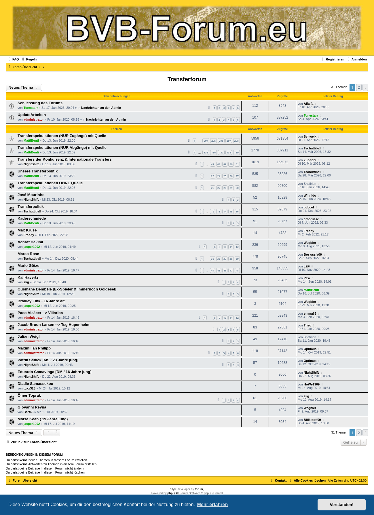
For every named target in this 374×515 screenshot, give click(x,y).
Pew (307, 278)
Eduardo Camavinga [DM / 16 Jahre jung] (54, 372)
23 (212, 176)
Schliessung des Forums (40, 103)
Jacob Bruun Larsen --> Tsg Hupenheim (53, 324)
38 (230, 259)
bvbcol (309, 207)
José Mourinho (31, 195)
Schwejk (310, 136)
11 (230, 247)
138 (229, 152)
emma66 (310, 313)
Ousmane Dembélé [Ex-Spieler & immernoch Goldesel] (67, 289)
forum (199, 489)
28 (224, 188)
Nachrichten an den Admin (101, 107)
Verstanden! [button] (342, 504)
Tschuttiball (312, 148)
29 (230, 188)
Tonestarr (31, 107)
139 (236, 152)
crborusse (311, 219)
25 (224, 176)
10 (224, 247)
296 (221, 140)
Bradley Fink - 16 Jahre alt (41, 301)
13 (218, 211)
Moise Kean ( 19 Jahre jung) (43, 419)
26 (230, 176)
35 (212, 259)
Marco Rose (28, 254)
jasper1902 (32, 246)
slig (26, 282)
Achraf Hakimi (30, 242)
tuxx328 (29, 388)
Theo (307, 325)
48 (218, 164)
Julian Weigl (29, 336)
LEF (307, 266)
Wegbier (310, 242)
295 (213, 140)
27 (237, 176)
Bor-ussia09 (313, 254)
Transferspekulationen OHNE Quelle (50, 183)
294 (206, 140)
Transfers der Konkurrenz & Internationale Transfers (65, 159)
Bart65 (28, 412)
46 (224, 270)
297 (229, 140)
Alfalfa (309, 103)
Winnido (310, 195)
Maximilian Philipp (34, 348)
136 (213, 152)
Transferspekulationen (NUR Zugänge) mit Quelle (62, 136)
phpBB (172, 493)
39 (237, 259)
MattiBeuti (31, 140)
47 (212, 164)
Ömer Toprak (29, 395)
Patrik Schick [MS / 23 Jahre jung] (48, 360)
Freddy (29, 235)
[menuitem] (13, 59)
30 (237, 188)
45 (218, 270)
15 (230, 211)
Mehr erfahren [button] (212, 504)
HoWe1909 (312, 384)
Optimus (310, 349)
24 (218, 176)
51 (237, 164)
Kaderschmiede (32, 218)
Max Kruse (27, 230)
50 (230, 164)
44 (212, 270)
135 (206, 152)
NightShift (31, 164)
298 (236, 140)
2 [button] (359, 87)
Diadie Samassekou (35, 383)
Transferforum (187, 79)
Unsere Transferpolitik (38, 171)
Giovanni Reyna (32, 407)
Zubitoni (310, 160)
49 (224, 164)
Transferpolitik (31, 206)
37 (224, 259)
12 (212, 211)
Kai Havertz (28, 277)
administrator (34, 119)
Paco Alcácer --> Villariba (40, 313)
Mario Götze (28, 265)
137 (221, 152)
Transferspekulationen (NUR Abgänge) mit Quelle (62, 147)
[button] (365, 87)
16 (237, 211)
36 (218, 259)
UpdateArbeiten (32, 115)
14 (224, 211)
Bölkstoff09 (312, 419)
